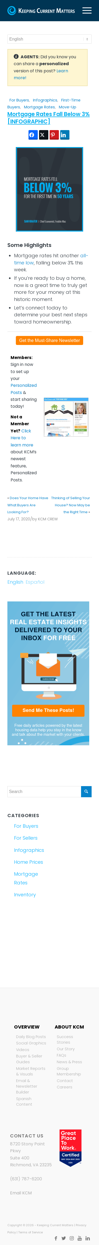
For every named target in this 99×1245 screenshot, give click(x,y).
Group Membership (69, 1071)
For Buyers (19, 100)
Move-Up (67, 107)
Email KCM (21, 1193)
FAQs (61, 1055)
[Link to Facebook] (56, 1238)
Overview (27, 1027)
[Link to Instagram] (72, 1238)
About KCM (69, 1027)
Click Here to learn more (22, 438)
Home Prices (28, 862)
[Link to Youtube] (80, 1238)
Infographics (45, 100)
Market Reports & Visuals (30, 1071)
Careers (64, 1087)
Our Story (66, 1049)
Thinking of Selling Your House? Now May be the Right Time (70, 505)
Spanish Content (24, 1101)
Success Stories (65, 1039)
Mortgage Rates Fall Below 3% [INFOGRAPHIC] (48, 117)
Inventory (25, 894)
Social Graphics (31, 1043)
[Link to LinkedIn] (88, 1238)
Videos (22, 1049)
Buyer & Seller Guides (29, 1059)
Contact (65, 1080)
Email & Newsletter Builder (26, 1086)
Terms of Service (30, 1232)
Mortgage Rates (39, 107)
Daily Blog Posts (31, 1036)
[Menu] (84, 10)
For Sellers (25, 838)
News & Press (69, 1062)
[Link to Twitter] (64, 1238)
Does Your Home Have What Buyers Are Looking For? (27, 505)
